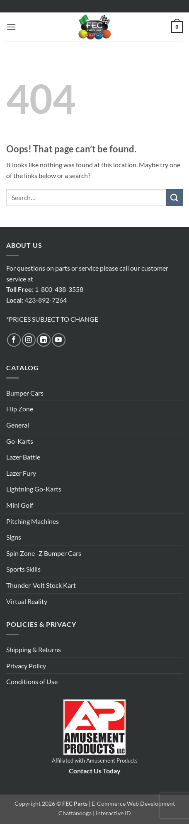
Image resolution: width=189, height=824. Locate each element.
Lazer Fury (21, 473)
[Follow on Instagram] (29, 340)
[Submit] (174, 197)
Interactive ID (113, 813)
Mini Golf (19, 505)
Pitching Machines (32, 521)
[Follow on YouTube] (58, 340)
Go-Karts (19, 441)
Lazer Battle (23, 457)
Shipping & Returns (33, 649)
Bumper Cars (25, 393)
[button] (11, 27)
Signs (13, 537)
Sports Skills (23, 569)
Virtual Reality (26, 601)
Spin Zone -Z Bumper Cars (43, 553)
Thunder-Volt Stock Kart (41, 585)
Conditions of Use (32, 681)
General (17, 425)
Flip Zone (19, 409)
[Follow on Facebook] (14, 340)
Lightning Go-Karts (33, 489)
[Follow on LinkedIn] (44, 340)
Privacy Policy (26, 666)
